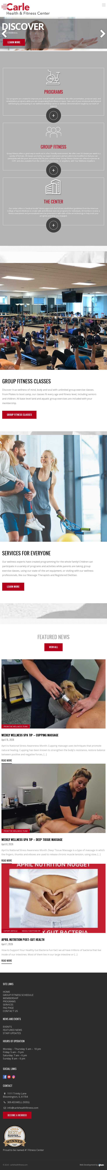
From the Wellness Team (15, 726)
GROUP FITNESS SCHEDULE (18, 995)
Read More (6, 760)
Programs (9, 1001)
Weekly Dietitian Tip (31, 931)
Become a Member (17, 1115)
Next (103, 34)
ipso (101, 1165)
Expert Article (11, 931)
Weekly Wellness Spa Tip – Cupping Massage (29, 735)
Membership (10, 998)
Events (7, 1026)
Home (6, 991)
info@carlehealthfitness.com (22, 1107)
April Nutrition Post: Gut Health (22, 939)
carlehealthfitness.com (19, 1165)
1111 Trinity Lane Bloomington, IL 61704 (15, 1095)
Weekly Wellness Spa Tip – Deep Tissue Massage (31, 839)
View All (53, 647)
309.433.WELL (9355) (18, 1102)
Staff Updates (12, 1033)
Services (8, 1004)
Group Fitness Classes (19, 414)
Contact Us (10, 1011)
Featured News (12, 1030)
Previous (4, 34)
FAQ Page (8, 1007)
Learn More (14, 42)
